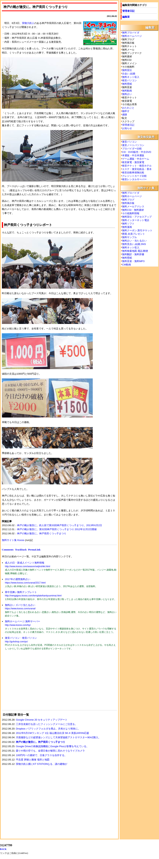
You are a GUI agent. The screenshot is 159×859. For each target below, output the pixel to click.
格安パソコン (129, 80)
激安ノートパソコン (133, 145)
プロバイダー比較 (132, 148)
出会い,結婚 (128, 73)
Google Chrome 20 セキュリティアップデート (41, 719)
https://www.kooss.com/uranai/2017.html (25, 582)
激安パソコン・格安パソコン (21, 637)
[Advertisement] (30, 682)
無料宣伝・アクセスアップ (137, 216)
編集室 (126, 16)
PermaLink (34, 549)
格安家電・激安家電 (133, 162)
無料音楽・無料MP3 (133, 261)
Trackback (20, 549)
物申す (125, 111)
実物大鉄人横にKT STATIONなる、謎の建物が (41, 764)
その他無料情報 (130, 213)
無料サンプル (129, 237)
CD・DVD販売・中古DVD (136, 152)
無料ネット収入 (130, 77)
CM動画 (126, 264)
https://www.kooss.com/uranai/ (20, 608)
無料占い (127, 94)
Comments (7, 549)
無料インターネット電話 (135, 220)
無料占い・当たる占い (134, 240)
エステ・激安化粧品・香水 (137, 169)
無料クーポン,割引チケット (137, 230)
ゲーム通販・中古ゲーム (135, 158)
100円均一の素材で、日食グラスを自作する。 (41, 755)
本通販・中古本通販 (133, 155)
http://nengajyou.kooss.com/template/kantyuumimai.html (33, 595)
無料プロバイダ (130, 32)
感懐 (124, 114)
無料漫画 (127, 227)
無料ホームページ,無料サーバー (22, 621)
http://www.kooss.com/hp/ (18, 625)
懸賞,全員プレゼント (133, 233)
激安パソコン (129, 141)
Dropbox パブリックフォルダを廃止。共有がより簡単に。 (48, 728)
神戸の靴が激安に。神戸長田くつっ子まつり (41, 533)
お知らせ (127, 128)
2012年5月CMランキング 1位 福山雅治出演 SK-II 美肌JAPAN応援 (52, 733)
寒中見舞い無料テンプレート (21, 592)
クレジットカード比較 (134, 175)
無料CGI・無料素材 (133, 209)
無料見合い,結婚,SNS (134, 244)
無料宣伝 (127, 70)
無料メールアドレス (133, 206)
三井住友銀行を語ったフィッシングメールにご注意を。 (46, 724)
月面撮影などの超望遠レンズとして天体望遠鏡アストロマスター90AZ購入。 (58, 737)
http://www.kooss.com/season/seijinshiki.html (27, 566)
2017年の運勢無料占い (17, 579)
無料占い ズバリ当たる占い (20, 605)
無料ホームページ (132, 36)
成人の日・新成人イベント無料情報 (24, 562)
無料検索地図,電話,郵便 (135, 250)
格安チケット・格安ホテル (137, 165)
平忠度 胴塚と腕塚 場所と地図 (32, 759)
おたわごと (128, 107)
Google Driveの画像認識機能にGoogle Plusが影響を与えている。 (52, 746)
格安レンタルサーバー (134, 179)
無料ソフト (128, 223)
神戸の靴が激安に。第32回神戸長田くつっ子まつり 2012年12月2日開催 (57, 529)
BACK (3, 849)
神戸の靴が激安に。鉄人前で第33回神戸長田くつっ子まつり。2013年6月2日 (59, 525)
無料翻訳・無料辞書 (133, 254)
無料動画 (127, 90)
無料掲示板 (128, 203)
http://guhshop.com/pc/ (16, 641)
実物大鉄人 (28, 23)
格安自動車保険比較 (133, 172)
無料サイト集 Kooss (13, 540)
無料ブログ (128, 199)
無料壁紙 (127, 83)
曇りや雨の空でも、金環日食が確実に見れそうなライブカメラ (50, 750)
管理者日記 (128, 10)
